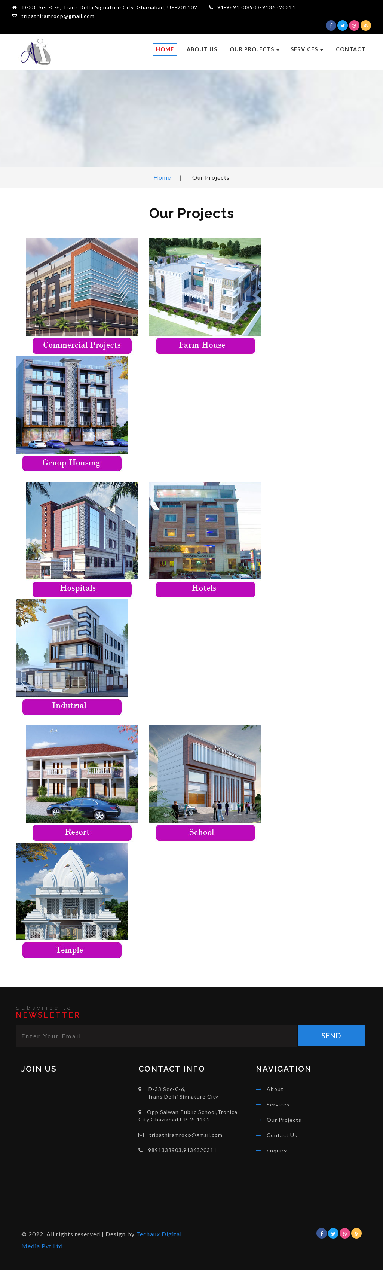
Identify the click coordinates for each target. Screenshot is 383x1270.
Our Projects (254, 49)
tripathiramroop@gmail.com (58, 16)
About (275, 1089)
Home (165, 49)
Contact (350, 49)
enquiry (277, 1150)
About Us (202, 49)
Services (307, 49)
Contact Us (282, 1135)
